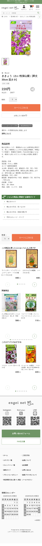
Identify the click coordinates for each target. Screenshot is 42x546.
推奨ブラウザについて (29, 475)
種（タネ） (5, 16)
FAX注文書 (21, 442)
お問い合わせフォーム (21, 433)
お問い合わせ (26, 470)
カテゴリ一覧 (7, 460)
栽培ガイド (7, 470)
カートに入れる (21, 107)
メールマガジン (27, 480)
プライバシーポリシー (10, 475)
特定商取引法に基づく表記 (12, 480)
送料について (6, 133)
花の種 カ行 (14, 16)
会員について (26, 460)
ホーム (5, 455)
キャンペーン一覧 (9, 465)
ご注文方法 (25, 455)
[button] (34, 284)
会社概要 (25, 465)
